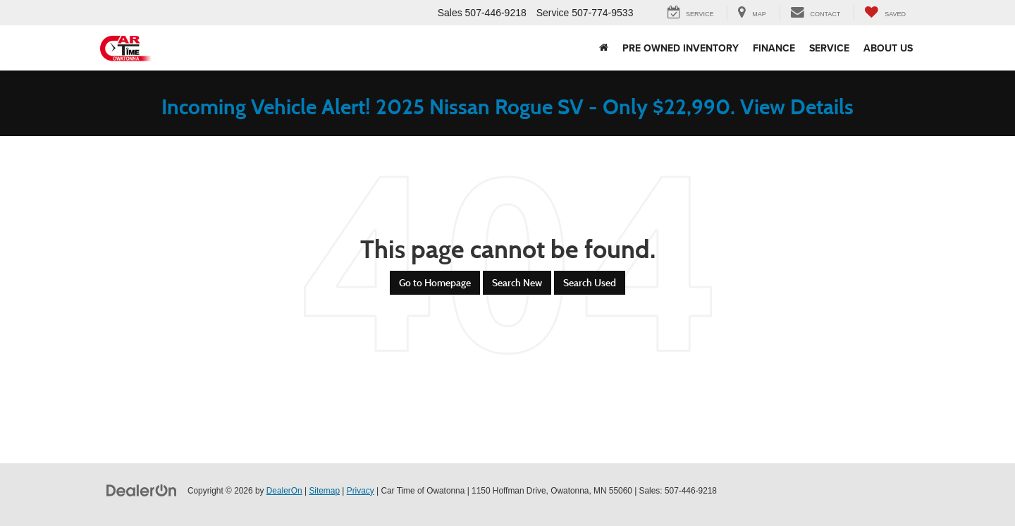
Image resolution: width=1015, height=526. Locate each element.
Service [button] (829, 48)
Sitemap (324, 491)
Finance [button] (774, 48)
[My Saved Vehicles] (885, 13)
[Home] (603, 48)
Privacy (360, 491)
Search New (517, 282)
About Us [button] (888, 48)
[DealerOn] (142, 490)
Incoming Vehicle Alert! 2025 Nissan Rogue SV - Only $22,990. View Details (507, 107)
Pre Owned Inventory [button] (680, 48)
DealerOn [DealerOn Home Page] (284, 491)
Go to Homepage (435, 282)
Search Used (589, 282)
